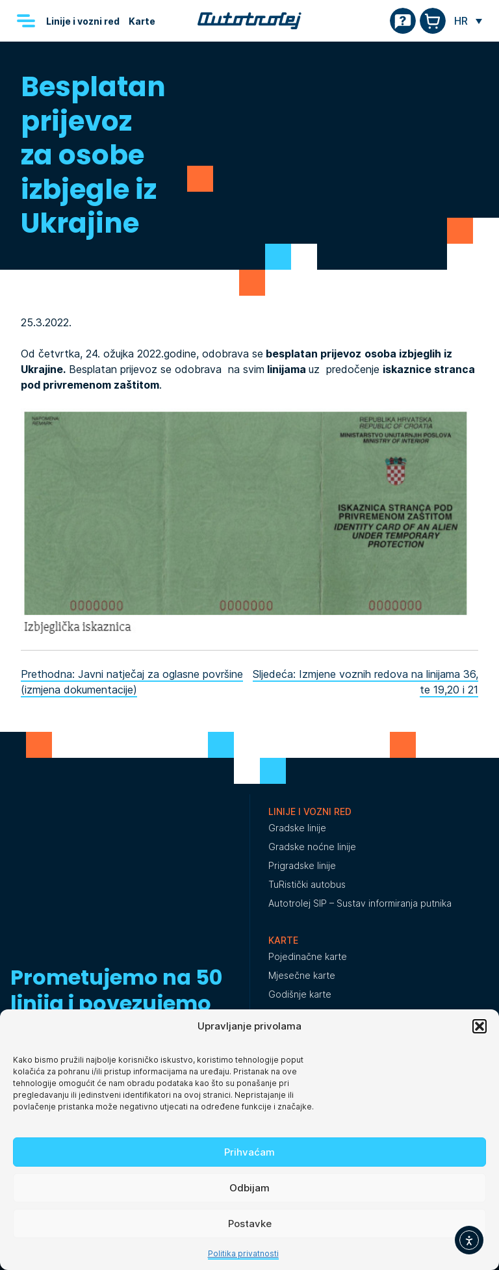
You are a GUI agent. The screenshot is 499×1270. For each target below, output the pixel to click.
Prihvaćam (249, 1152)
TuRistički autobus (307, 884)
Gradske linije (297, 827)
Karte (142, 21)
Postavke (250, 1223)
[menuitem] (468, 20)
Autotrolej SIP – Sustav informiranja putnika (360, 903)
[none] (468, 20)
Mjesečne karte (301, 975)
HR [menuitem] (461, 21)
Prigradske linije (302, 865)
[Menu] (26, 20)
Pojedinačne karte (307, 956)
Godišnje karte (299, 994)
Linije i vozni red (83, 21)
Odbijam (249, 1188)
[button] (479, 1026)
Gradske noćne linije (312, 846)
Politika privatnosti (243, 1253)
